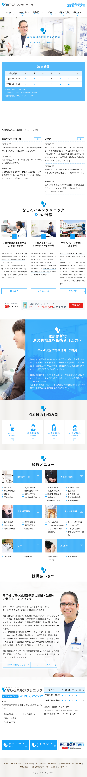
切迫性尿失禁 (29, 522)
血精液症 (51, 497)
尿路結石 (7, 488)
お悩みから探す (64, 13)
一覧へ (37, 139)
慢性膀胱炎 (8, 525)
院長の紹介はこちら (16, 664)
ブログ (50, 13)
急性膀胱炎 (8, 522)
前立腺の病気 (52, 488)
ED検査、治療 (73, 488)
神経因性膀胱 (9, 491)
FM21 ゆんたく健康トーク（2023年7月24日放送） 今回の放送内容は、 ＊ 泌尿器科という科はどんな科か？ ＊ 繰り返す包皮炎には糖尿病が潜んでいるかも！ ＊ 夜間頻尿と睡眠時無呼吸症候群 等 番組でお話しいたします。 (64, 154)
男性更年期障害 (74, 497)
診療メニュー (77, 13)
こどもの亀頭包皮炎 (55, 525)
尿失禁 (6, 494)
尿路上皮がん (29, 494)
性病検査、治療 (53, 501)
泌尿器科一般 (65, 763)
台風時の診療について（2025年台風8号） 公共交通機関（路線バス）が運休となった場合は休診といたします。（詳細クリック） (22, 175)
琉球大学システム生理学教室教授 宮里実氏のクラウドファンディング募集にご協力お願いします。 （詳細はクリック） (65, 188)
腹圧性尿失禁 (29, 525)
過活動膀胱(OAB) (31, 491)
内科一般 (7, 556)
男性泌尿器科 (77, 763)
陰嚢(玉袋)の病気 (54, 494)
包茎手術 (71, 491)
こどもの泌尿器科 (37, 767)
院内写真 (73, 291)
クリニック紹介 (22, 13)
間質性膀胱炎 (29, 488)
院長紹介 (36, 13)
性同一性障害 (73, 501)
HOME (6, 763)
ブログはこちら (44, 664)
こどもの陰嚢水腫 (54, 529)
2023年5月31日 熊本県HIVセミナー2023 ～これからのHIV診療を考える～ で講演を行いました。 (64, 173)
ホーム (8, 13)
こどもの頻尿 (73, 525)
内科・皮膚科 (51, 767)
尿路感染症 (8, 497)
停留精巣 (51, 532)
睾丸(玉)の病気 (53, 491)
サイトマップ (62, 767)
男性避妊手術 (73, 494)
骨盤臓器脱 (29, 529)
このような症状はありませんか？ (47, 763)
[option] (43, 36)
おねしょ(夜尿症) (75, 522)
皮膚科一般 (72, 556)
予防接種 (28, 556)
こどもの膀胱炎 (74, 529)
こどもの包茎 (52, 522)
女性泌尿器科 (43, 291)
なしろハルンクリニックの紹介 (22, 763)
